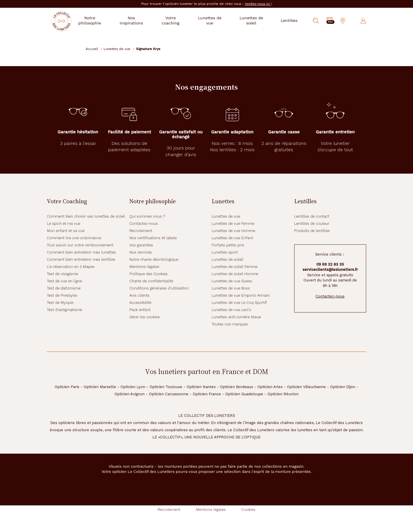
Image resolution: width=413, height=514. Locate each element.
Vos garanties (141, 245)
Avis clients (139, 295)
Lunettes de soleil (227, 259)
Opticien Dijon (342, 387)
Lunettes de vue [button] (214, 20)
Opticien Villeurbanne (306, 387)
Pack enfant (139, 310)
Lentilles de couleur (311, 223)
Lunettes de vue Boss (231, 288)
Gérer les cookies (144, 317)
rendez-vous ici (258, 4)
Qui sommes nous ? (147, 216)
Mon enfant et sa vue (66, 231)
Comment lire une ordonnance (74, 238)
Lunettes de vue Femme (233, 223)
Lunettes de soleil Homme (235, 274)
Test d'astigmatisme (64, 310)
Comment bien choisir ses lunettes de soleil (86, 216)
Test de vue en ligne (64, 281)
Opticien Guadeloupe (244, 394)
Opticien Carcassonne (168, 394)
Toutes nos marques (230, 324)
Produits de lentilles (312, 231)
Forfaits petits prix (228, 245)
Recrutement (140, 231)
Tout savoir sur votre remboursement (80, 245)
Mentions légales (144, 266)
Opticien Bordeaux (236, 387)
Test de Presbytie (62, 295)
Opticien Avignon (129, 394)
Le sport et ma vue (63, 223)
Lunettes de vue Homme (233, 231)
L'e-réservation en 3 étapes (71, 266)
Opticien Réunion (283, 394)
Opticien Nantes (201, 387)
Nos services (140, 252)
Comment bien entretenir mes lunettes (81, 252)
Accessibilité (140, 302)
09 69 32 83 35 (330, 264)
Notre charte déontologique (153, 259)
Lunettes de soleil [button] (253, 20)
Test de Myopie (60, 302)
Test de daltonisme (64, 288)
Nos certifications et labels (153, 238)
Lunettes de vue (117, 49)
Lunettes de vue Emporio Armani (241, 295)
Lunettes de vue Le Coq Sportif (239, 302)
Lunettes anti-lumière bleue (236, 317)
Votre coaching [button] (178, 20)
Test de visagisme (62, 274)
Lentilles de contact (311, 216)
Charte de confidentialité (151, 281)
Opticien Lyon (133, 387)
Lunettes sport (225, 252)
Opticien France (207, 394)
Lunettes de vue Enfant (232, 238)
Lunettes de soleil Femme (234, 266)
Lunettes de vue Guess (232, 281)
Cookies (248, 509)
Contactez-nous (143, 223)
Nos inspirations (141, 20)
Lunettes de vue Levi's (231, 310)
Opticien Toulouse (166, 387)
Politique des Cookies (148, 274)
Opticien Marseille (100, 387)
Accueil (92, 49)
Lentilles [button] (289, 20)
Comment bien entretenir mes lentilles (81, 259)
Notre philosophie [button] (102, 20)
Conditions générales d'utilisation (159, 288)
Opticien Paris (67, 387)
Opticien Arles (270, 387)
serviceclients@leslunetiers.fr (330, 269)
